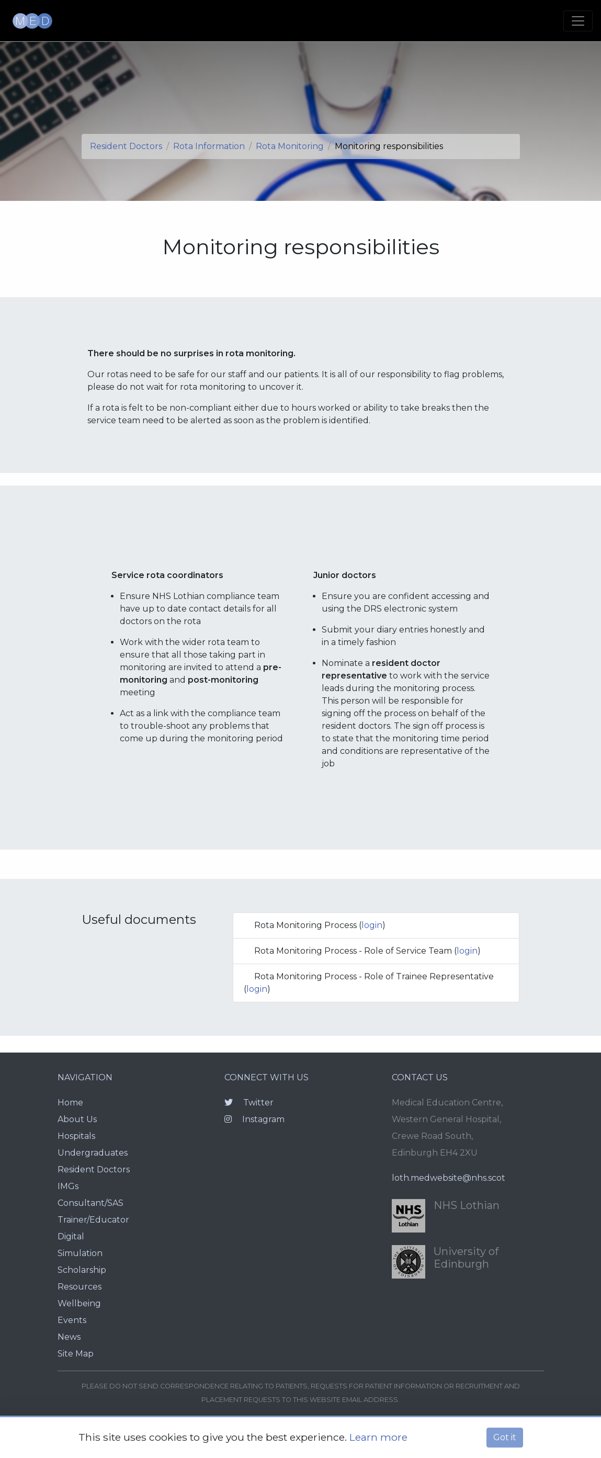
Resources (79, 1287)
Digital (71, 1236)
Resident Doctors (126, 146)
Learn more (378, 1437)
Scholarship (82, 1270)
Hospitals (76, 1136)
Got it (504, 1437)
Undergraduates (93, 1153)
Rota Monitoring (290, 146)
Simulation (80, 1253)
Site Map (76, 1354)
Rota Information (209, 146)
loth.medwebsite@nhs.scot (448, 1178)
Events (72, 1320)
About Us (77, 1119)
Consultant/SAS (90, 1203)
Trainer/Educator (93, 1220)
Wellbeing (79, 1303)
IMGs (68, 1186)
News (69, 1337)
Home (70, 1102)
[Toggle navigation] (578, 20)
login (371, 925)
